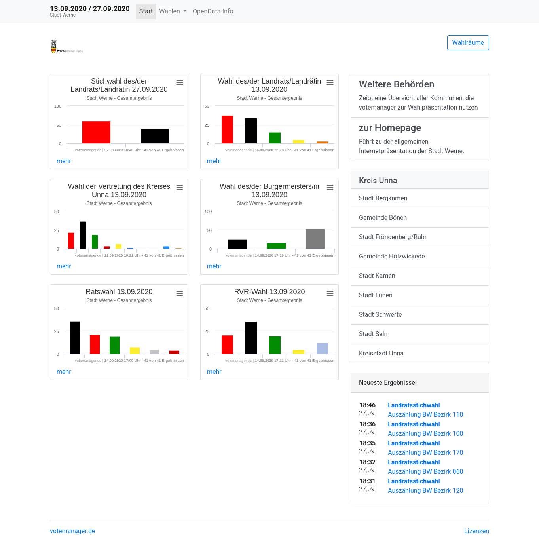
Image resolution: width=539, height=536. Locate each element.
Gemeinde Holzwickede (392, 256)
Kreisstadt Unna (381, 353)
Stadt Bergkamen (383, 198)
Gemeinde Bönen (383, 217)
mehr (64, 161)
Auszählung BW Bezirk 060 (425, 471)
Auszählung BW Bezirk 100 (425, 433)
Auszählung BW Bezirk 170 (425, 452)
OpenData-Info (213, 11)
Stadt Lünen (376, 295)
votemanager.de (72, 531)
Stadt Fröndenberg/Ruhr (393, 237)
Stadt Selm (374, 334)
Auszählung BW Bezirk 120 (425, 490)
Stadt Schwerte (380, 314)
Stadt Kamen (377, 275)
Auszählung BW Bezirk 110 (425, 414)
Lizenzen (476, 531)
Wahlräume (468, 42)
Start (146, 11)
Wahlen (170, 11)
